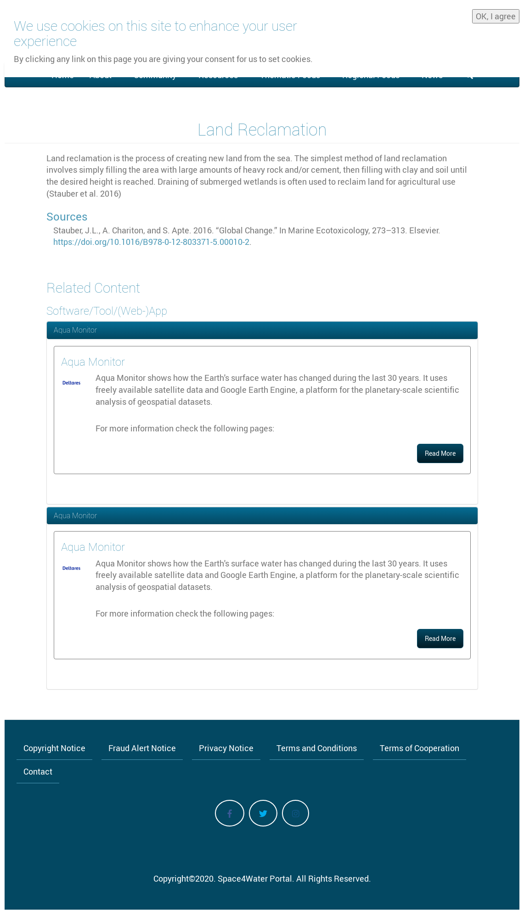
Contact (37, 771)
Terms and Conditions (316, 747)
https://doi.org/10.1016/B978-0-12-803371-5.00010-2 (151, 241)
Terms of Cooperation (419, 747)
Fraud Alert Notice (142, 747)
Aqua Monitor (75, 330)
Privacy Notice (226, 747)
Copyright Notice (54, 747)
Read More (440, 453)
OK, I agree (496, 13)
